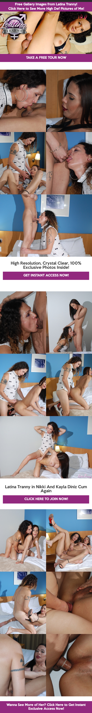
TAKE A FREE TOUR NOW (46, 57)
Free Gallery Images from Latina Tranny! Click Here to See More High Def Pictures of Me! (46, 6)
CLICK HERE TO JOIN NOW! (46, 499)
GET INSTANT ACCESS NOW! (46, 275)
